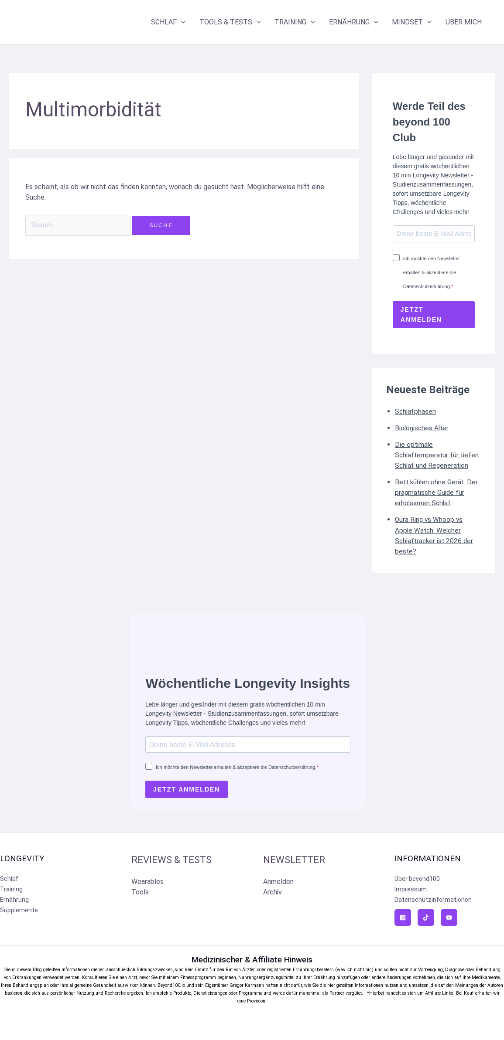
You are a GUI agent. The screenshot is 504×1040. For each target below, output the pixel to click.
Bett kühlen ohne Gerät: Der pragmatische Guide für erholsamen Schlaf (437, 492)
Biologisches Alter (423, 428)
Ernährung (14, 900)
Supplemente (19, 910)
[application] (181, 22)
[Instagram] (402, 918)
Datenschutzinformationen (433, 900)
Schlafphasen (416, 412)
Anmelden (278, 882)
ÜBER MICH (464, 22)
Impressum (410, 890)
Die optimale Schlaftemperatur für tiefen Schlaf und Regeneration (438, 455)
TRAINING (294, 22)
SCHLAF (168, 22)
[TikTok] (426, 918)
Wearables (147, 882)
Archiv (272, 893)
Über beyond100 (417, 879)
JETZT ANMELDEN (421, 314)
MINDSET (412, 22)
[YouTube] (449, 918)
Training (11, 890)
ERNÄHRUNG (353, 22)
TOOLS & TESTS (230, 22)
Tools (140, 893)
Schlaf (9, 879)
